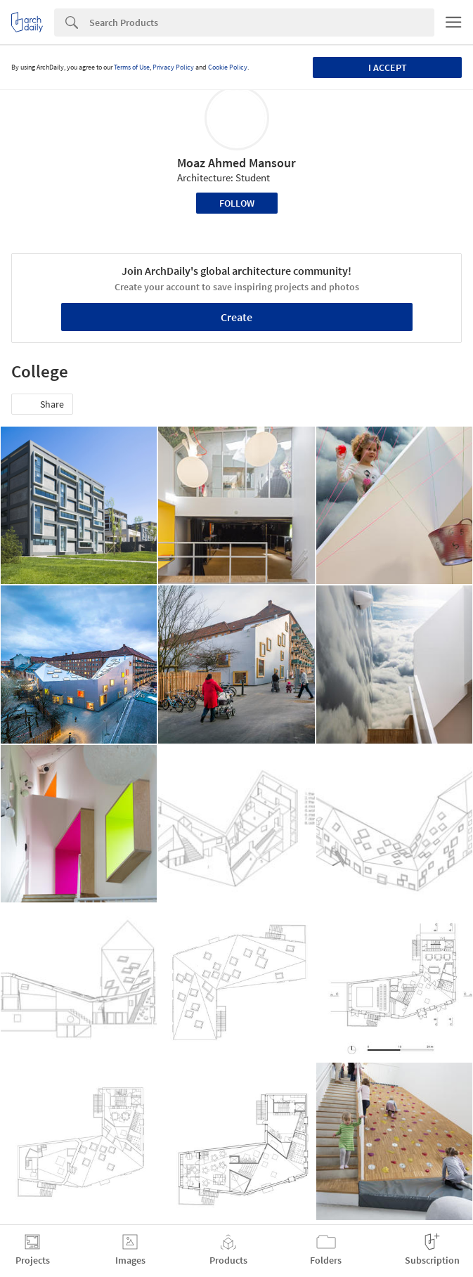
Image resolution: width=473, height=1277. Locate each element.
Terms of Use (132, 67)
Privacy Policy (173, 67)
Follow (236, 203)
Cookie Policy (227, 67)
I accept (387, 67)
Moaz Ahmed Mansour (236, 163)
